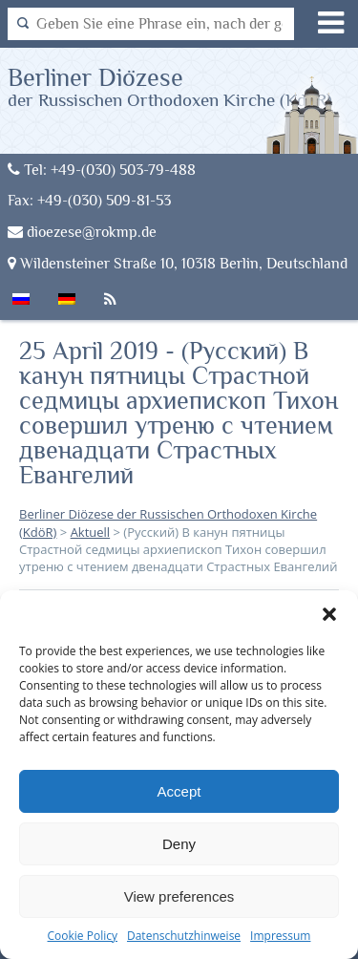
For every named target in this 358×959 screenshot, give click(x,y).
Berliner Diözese (170, 86)
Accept (179, 791)
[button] (329, 614)
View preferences (179, 896)
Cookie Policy (82, 935)
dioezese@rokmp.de (82, 232)
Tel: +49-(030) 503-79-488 (102, 169)
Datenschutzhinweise (184, 935)
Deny (179, 844)
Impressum (280, 935)
